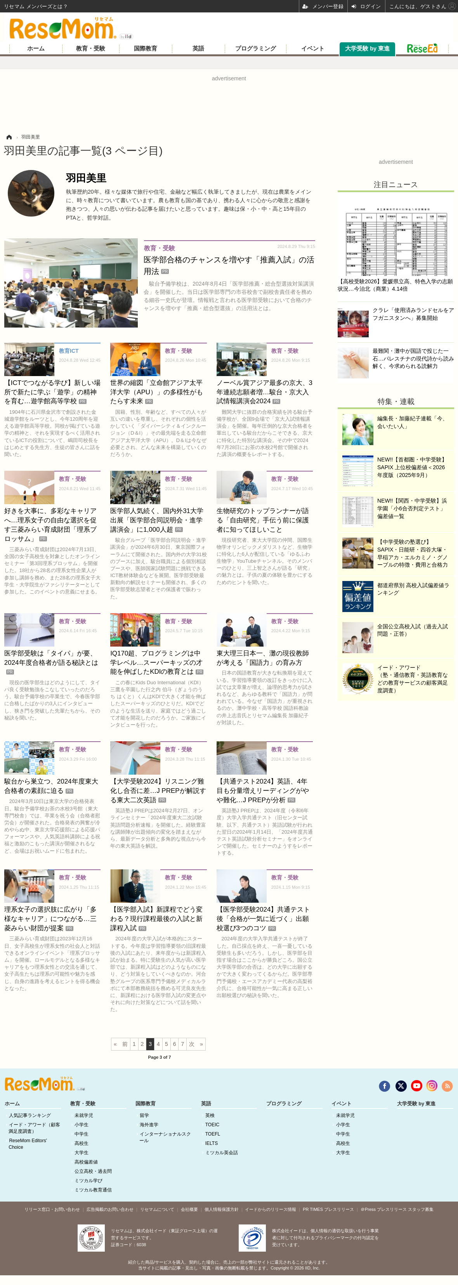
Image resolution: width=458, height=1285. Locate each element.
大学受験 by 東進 (367, 48)
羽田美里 (86, 178)
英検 (210, 1115)
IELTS (211, 1143)
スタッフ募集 (421, 1209)
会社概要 (189, 1209)
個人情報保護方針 (222, 1209)
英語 (198, 48)
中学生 (81, 1134)
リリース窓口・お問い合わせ (52, 1209)
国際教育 (145, 48)
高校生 (81, 1143)
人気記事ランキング (30, 1115)
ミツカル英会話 (221, 1152)
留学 (144, 1115)
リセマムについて (157, 1209)
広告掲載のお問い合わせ (110, 1209)
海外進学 (149, 1124)
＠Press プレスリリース (384, 1209)
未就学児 (84, 1115)
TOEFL (212, 1134)
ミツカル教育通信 (93, 1190)
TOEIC (212, 1124)
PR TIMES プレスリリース (328, 1209)
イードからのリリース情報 (270, 1209)
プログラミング (255, 48)
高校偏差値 (86, 1162)
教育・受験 (90, 48)
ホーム (36, 48)
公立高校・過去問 (93, 1171)
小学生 (81, 1124)
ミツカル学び (88, 1180)
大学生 (81, 1152)
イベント (312, 48)
